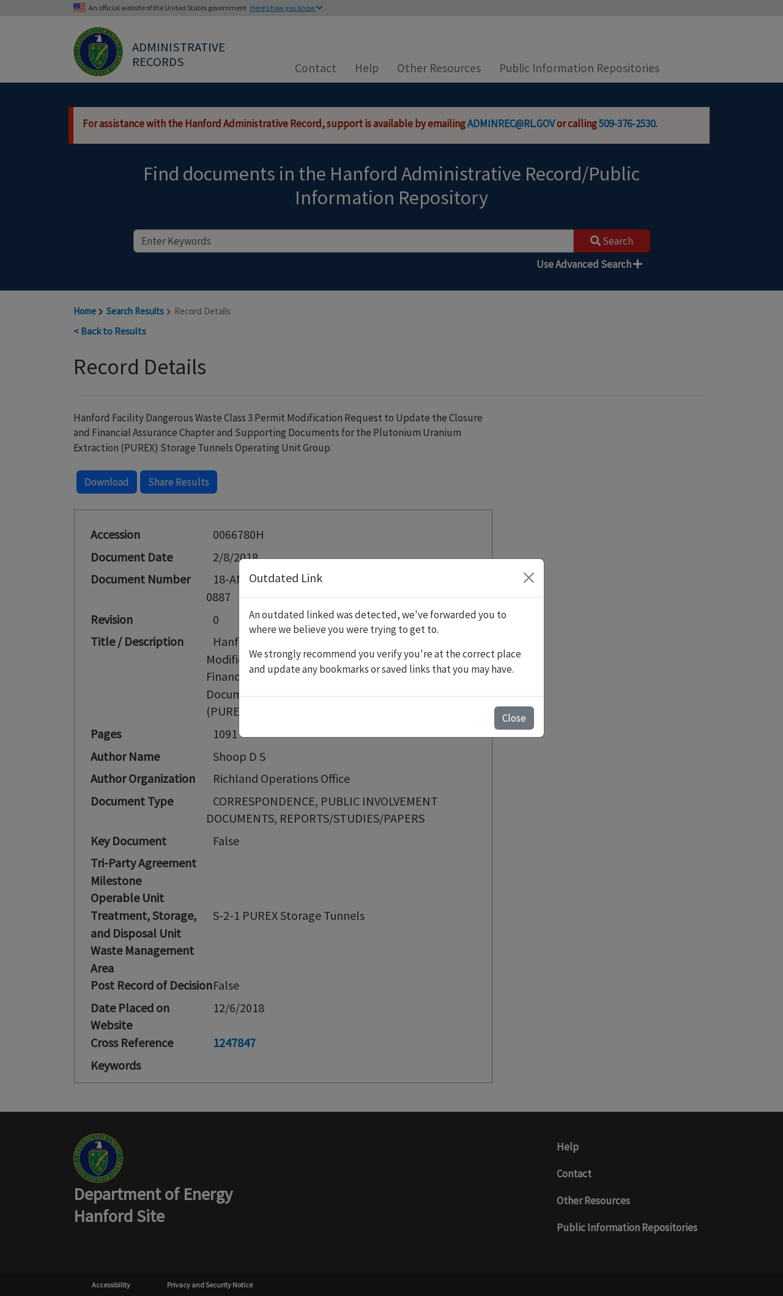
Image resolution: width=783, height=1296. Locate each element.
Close (514, 718)
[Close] (529, 578)
